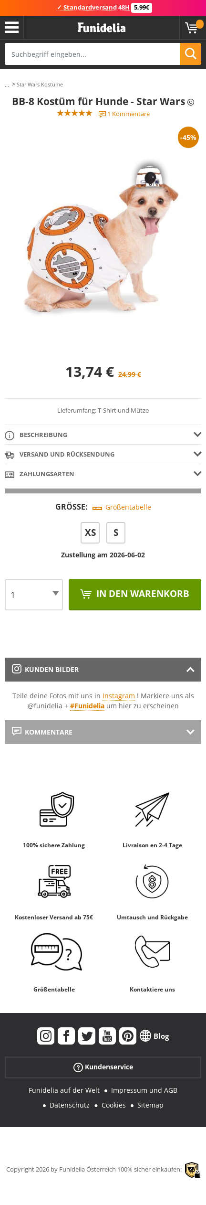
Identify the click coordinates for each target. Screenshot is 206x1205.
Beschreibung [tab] (36, 435)
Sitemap (150, 1104)
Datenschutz (70, 1104)
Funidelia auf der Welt (64, 1090)
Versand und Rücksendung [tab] (59, 455)
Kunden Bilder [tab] (45, 669)
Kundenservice (103, 1067)
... (7, 84)
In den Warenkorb (141, 593)
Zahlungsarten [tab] (39, 474)
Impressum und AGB (144, 1090)
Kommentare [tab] (42, 731)
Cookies (114, 1104)
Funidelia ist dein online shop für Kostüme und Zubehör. (101, 27)
